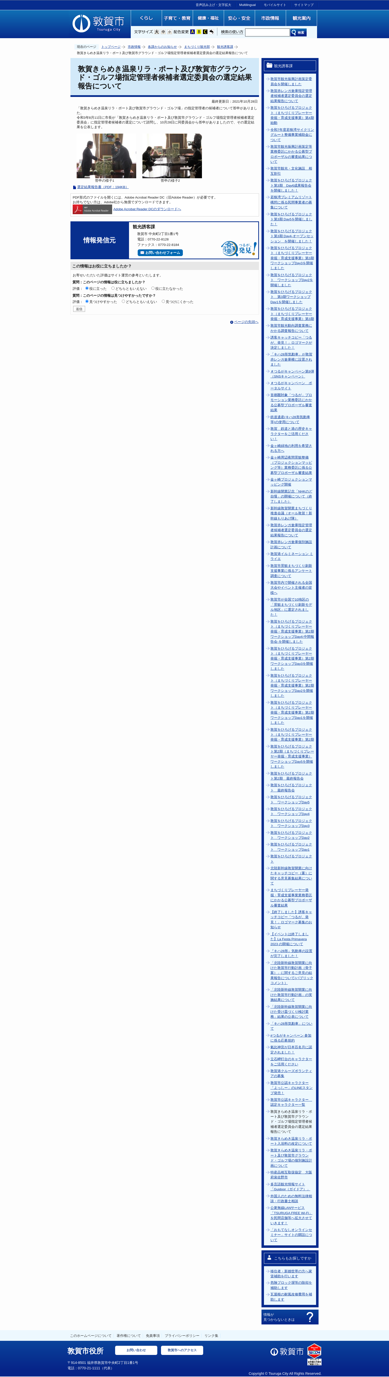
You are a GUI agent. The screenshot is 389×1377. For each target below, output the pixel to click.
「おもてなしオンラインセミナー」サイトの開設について (291, 1235)
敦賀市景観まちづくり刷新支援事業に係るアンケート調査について (291, 571)
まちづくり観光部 (197, 47)
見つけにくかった (180, 302)
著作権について (129, 1336)
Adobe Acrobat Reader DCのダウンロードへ (127, 209)
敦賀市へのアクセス (182, 1350)
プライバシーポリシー (182, 1336)
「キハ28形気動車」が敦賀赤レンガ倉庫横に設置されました (291, 359)
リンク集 (211, 1336)
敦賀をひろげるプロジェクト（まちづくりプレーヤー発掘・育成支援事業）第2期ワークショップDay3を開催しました (292, 659)
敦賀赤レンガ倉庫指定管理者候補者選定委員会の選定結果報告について (291, 96)
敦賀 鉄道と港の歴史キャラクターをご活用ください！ (291, 434)
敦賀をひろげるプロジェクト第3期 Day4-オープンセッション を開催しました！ (292, 236)
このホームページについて (91, 1336)
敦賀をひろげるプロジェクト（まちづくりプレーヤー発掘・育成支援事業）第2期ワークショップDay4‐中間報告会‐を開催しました (292, 632)
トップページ (111, 47)
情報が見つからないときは (279, 1317)
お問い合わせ (136, 1350)
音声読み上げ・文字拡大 (213, 5)
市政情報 (134, 47)
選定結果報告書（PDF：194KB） (103, 187)
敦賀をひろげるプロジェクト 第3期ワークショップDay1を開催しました (291, 297)
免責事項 (153, 1336)
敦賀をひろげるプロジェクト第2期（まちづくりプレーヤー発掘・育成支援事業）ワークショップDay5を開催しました (292, 757)
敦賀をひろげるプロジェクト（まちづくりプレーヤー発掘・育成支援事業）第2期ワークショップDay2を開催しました (292, 686)
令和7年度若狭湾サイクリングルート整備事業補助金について (292, 135)
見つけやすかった (103, 302)
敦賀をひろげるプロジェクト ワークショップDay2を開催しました (291, 280)
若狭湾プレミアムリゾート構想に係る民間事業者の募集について (291, 202)
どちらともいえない (131, 289)
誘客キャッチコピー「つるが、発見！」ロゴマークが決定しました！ (291, 343)
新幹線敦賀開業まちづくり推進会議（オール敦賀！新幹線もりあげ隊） (291, 513)
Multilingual (247, 5)
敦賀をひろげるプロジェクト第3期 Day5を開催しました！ (291, 219)
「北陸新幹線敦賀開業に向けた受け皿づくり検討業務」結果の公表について (291, 1012)
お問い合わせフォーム (162, 253)
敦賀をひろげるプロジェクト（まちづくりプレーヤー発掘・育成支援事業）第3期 (292, 314)
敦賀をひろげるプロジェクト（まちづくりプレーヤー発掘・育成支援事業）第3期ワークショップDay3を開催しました (292, 258)
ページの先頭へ (246, 322)
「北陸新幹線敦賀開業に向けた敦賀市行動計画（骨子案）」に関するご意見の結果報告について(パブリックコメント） (291, 973)
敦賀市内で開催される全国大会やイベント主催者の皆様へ (291, 588)
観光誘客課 (225, 47)
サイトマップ (304, 5)
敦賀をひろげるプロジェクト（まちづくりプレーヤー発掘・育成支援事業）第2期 (292, 735)
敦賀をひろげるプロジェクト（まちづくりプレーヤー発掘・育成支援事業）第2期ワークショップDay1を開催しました (292, 713)
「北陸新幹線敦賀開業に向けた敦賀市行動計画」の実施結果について (291, 995)
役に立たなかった (169, 289)
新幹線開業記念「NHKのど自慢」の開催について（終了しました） (291, 496)
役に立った (98, 289)
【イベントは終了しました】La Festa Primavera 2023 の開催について (289, 939)
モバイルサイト (275, 5)
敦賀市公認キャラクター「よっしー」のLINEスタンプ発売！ (291, 1088)
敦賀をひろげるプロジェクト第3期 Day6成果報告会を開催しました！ (291, 185)
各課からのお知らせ (162, 47)
